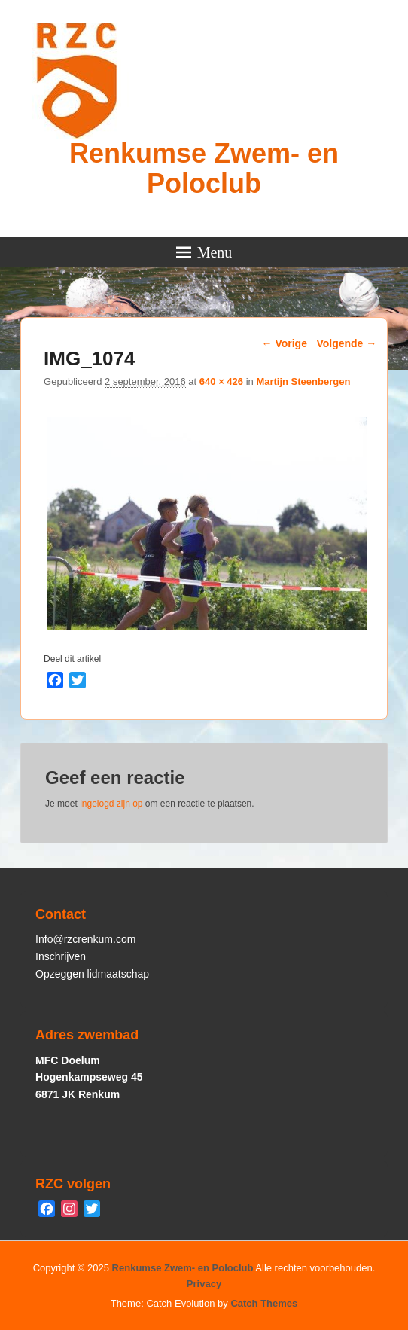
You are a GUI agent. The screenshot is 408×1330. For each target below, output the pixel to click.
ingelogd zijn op (111, 803)
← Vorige (284, 343)
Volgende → (346, 343)
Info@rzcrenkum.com (85, 939)
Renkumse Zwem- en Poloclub (204, 168)
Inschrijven (60, 956)
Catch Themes (263, 1303)
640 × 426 (221, 381)
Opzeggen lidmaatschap (92, 974)
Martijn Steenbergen (303, 381)
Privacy (204, 1283)
